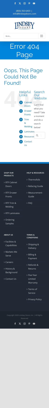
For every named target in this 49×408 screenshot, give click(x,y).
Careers (9, 262)
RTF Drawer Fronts (11, 194)
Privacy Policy (35, 299)
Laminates (29, 131)
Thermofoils (34, 179)
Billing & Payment (32, 256)
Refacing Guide (35, 186)
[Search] (37, 135)
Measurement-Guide (35, 194)
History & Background (11, 270)
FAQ (30, 203)
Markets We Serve (11, 253)
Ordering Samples (9, 221)
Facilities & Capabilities (11, 243)
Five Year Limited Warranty (33, 279)
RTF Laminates (12, 213)
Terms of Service (32, 291)
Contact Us (10, 278)
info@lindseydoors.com (24, 13)
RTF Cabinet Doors (11, 184)
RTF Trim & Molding (10, 205)
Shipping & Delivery (33, 246)
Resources (29, 136)
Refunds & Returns (33, 266)
